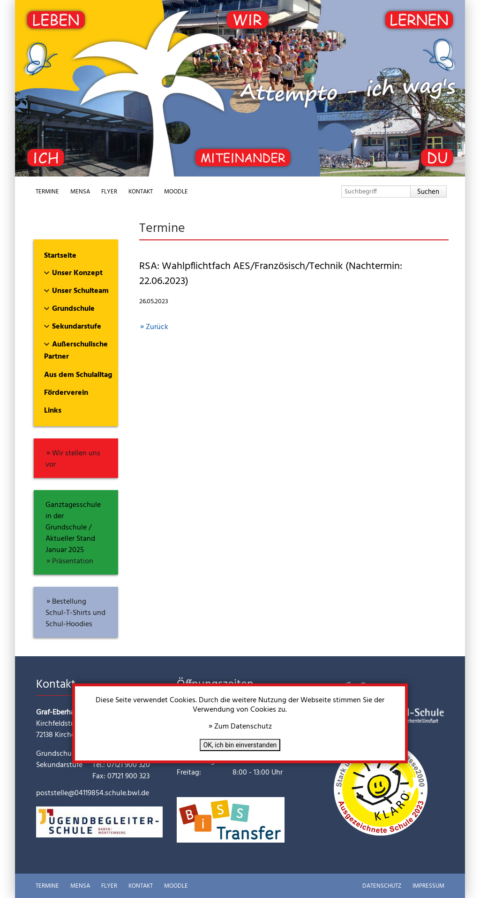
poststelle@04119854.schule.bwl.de (92, 793)
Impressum (428, 886)
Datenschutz (381, 886)
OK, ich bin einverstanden (240, 745)
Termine (47, 192)
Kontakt (140, 192)
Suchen (428, 192)
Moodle (176, 192)
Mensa (80, 192)
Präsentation (72, 561)
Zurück (157, 327)
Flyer (109, 192)
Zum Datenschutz (243, 727)
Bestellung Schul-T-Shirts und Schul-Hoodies (75, 613)
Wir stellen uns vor (72, 459)
